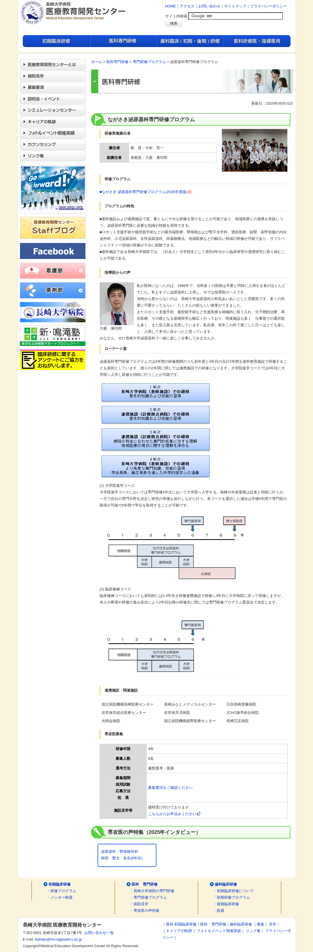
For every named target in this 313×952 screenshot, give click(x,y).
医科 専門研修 (144, 884)
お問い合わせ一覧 (98, 933)
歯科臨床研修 (226, 884)
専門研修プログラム (149, 62)
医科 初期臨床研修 (181, 924)
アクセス (187, 6)
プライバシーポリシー (268, 6)
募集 (260, 924)
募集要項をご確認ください (170, 787)
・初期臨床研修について (233, 891)
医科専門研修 (117, 62)
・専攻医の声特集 (144, 910)
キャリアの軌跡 (179, 931)
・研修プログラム (61, 891)
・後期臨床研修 (226, 904)
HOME (170, 6)
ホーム (96, 62)
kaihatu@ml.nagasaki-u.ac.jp (58, 939)
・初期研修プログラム (231, 897)
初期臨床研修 (59, 884)
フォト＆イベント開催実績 (219, 931)
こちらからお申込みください (174, 814)
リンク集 (253, 931)
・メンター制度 (60, 897)
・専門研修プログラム (148, 897)
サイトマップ (235, 6)
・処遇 (218, 910)
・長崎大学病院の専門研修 (152, 891)
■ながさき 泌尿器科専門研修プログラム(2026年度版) (146, 192)
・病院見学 (139, 904)
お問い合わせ (209, 6)
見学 (272, 924)
